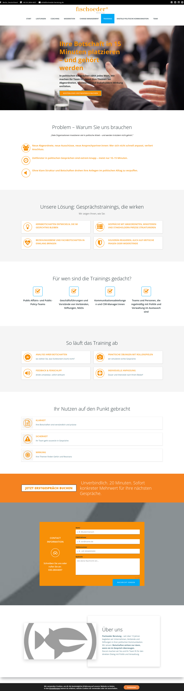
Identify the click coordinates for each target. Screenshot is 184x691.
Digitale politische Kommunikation (133, 19)
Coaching (55, 19)
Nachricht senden (126, 582)
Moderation (69, 19)
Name (78, 528)
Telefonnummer (81, 547)
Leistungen (41, 19)
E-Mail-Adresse (81, 537)
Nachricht (79, 557)
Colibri (122, 684)
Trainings (107, 19)
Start (28, 19)
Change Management (89, 19)
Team (155, 19)
